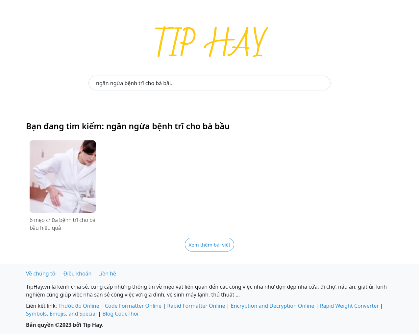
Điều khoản (77, 273)
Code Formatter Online (133, 305)
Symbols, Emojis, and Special (61, 313)
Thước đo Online (78, 305)
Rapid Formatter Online (196, 305)
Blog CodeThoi (120, 313)
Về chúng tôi (41, 273)
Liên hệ (107, 273)
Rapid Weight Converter (349, 305)
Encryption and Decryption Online (272, 305)
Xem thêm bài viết (209, 244)
